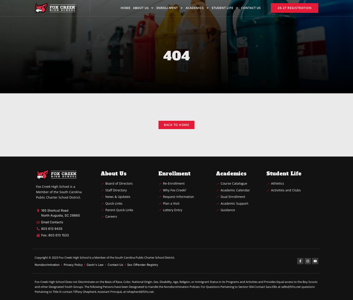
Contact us (251, 8)
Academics (197, 8)
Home (125, 8)
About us (143, 8)
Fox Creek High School (74, 257)
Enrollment (169, 8)
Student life (225, 8)
